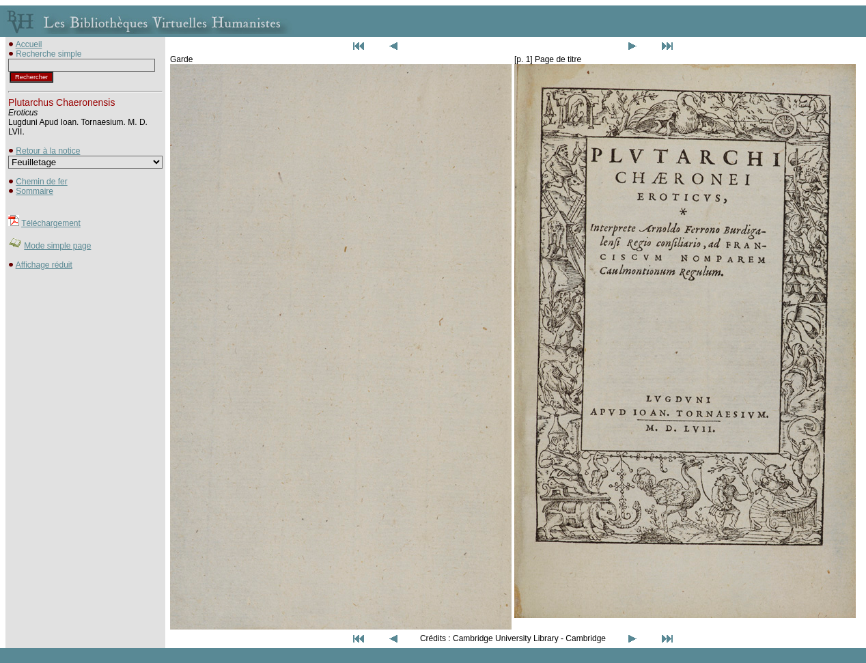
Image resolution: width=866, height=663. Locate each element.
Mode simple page (57, 246)
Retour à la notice (48, 151)
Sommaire (34, 191)
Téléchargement (51, 223)
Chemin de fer (41, 181)
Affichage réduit (44, 265)
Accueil (29, 44)
